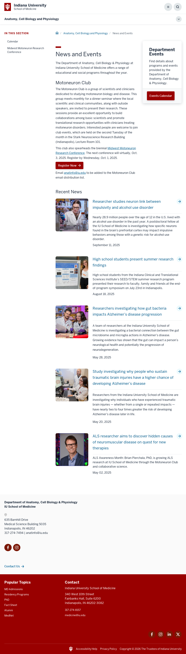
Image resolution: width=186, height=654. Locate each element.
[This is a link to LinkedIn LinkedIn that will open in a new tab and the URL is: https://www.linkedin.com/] (169, 637)
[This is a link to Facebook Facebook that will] (8, 548)
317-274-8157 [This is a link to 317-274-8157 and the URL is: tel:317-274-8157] (73, 610)
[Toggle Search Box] (178, 7)
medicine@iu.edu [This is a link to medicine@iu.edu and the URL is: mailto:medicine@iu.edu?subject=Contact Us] (75, 615)
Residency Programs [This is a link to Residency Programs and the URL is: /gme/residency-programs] (16, 594)
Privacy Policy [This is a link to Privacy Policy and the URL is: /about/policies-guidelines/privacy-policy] (108, 649)
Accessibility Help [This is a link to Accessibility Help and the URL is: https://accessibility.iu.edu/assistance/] (86, 649)
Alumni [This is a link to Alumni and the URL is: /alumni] (8, 610)
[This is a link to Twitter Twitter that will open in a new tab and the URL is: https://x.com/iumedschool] (178, 637)
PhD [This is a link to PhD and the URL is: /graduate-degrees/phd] (6, 599)
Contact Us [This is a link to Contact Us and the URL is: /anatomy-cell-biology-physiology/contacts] (12, 566)
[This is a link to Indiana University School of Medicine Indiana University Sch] (25, 7)
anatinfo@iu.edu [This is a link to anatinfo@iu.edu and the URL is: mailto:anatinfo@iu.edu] (75, 173)
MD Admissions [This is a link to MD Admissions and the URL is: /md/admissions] (13, 589)
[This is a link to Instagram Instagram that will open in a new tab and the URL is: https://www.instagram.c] (160, 637)
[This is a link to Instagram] (16, 548)
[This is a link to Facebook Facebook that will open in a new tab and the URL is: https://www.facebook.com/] (151, 637)
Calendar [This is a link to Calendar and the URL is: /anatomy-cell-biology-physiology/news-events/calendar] (12, 41)
